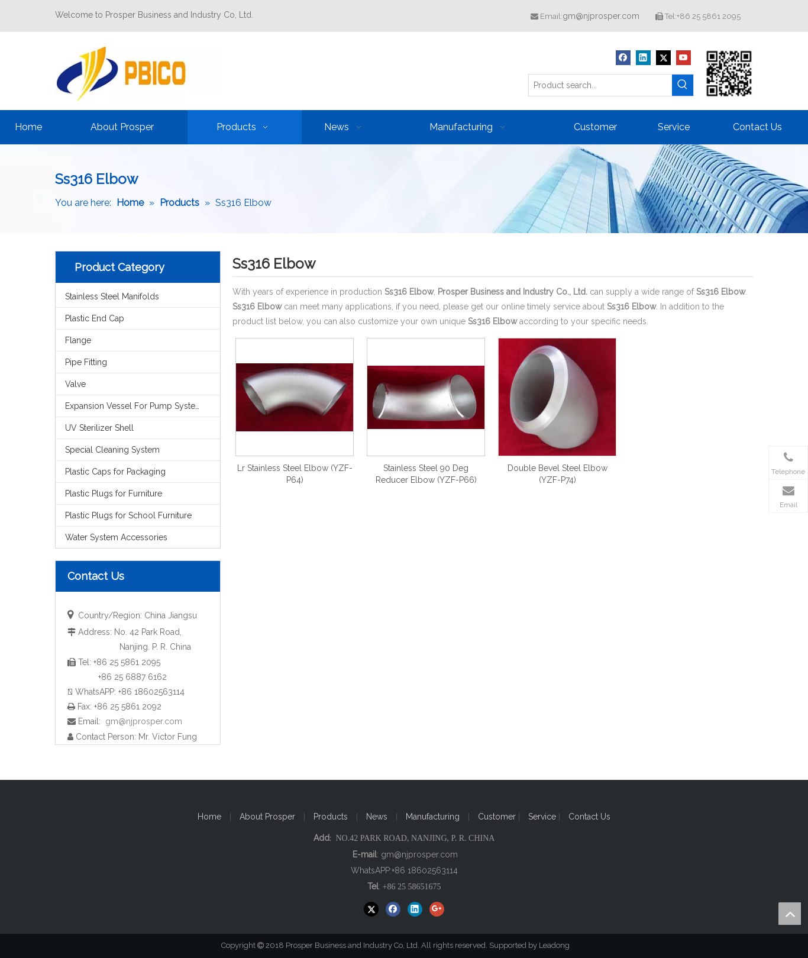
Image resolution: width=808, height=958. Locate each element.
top (789, 913)
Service (543, 816)
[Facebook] (623, 57)
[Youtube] (683, 57)
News (376, 816)
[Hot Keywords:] (682, 85)
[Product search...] (600, 85)
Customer (498, 816)
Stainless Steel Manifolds (112, 296)
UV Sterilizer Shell (99, 428)
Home (209, 816)
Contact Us (589, 816)
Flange (78, 340)
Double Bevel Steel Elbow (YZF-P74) (557, 474)
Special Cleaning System (112, 449)
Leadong (559, 945)
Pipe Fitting (86, 362)
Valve (75, 384)
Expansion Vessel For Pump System (134, 406)
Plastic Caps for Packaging (115, 471)
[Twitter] (663, 57)
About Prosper (267, 816)
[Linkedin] (643, 57)
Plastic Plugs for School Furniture (128, 515)
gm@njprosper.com (601, 16)
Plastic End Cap (94, 318)
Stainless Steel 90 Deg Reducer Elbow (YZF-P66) (426, 474)
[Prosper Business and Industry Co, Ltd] (729, 73)
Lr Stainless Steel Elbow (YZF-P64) (295, 474)
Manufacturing (433, 816)
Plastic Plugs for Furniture (113, 493)
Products (330, 816)
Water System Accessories (116, 537)
